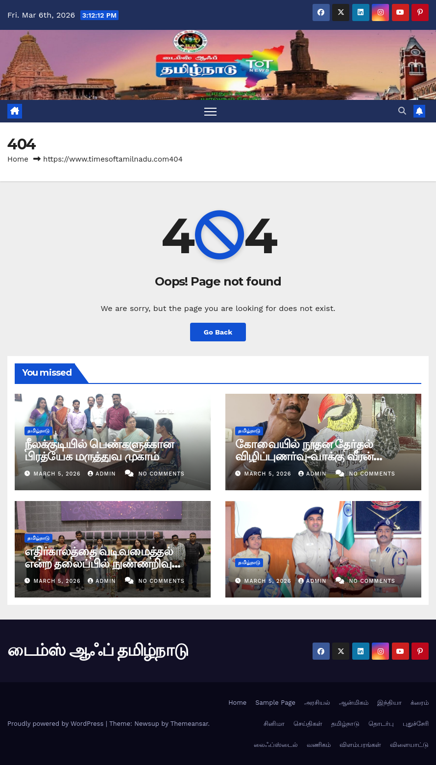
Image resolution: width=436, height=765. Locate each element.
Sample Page (275, 702)
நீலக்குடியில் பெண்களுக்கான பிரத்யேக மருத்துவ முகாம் (98, 450)
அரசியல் (317, 702)
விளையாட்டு (409, 744)
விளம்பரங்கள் (360, 744)
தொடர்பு (381, 723)
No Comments (161, 474)
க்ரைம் (420, 702)
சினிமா (274, 723)
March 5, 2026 (58, 474)
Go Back (218, 332)
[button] (402, 111)
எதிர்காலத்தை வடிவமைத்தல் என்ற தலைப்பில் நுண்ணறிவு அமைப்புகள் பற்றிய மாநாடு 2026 (111, 563)
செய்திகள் (307, 723)
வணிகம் (319, 744)
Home (17, 159)
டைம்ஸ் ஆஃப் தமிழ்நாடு (97, 650)
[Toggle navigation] (210, 111)
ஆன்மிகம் (353, 702)
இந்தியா (389, 702)
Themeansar (189, 723)
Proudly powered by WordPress (56, 723)
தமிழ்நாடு (38, 430)
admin (103, 474)
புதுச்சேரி (416, 723)
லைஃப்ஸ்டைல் (276, 744)
